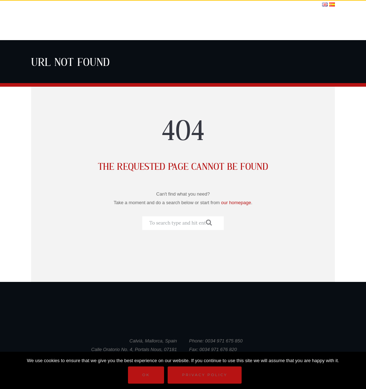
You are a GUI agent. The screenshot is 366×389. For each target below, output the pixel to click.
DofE (211, 24)
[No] (357, 370)
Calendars (280, 24)
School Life (186, 24)
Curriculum (149, 24)
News (254, 24)
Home (122, 24)
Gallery (232, 24)
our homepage (236, 202)
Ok (146, 375)
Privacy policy (204, 375)
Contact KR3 (316, 24)
